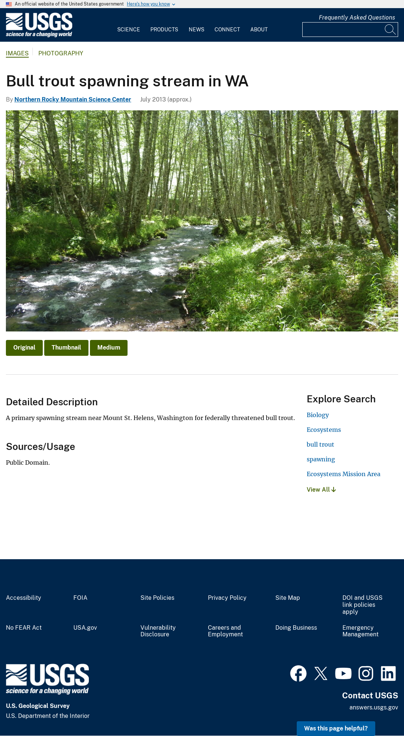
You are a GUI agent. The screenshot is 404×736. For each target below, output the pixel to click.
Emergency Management (360, 631)
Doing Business (296, 628)
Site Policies (157, 598)
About (259, 29)
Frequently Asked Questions (357, 17)
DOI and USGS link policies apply (362, 605)
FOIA (80, 598)
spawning (321, 459)
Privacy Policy (227, 598)
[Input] (350, 29)
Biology (318, 415)
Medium (108, 347)
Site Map (287, 598)
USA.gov (85, 628)
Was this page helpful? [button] (336, 728)
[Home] (39, 35)
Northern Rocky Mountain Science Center (72, 99)
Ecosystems (324, 429)
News (196, 29)
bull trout (320, 444)
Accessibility (23, 598)
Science (128, 29)
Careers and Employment (225, 631)
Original (24, 347)
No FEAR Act (24, 628)
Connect (227, 29)
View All (321, 489)
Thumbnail (66, 347)
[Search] (390, 29)
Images (17, 53)
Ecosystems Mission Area (343, 474)
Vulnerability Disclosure (158, 631)
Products (164, 29)
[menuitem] (128, 25)
